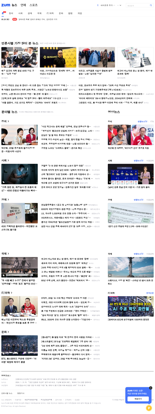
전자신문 (150, 293)
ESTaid (5, 406)
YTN (152, 121)
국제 (39, 13)
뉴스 (14, 5)
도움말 (77, 400)
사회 (20, 13)
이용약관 (18, 400)
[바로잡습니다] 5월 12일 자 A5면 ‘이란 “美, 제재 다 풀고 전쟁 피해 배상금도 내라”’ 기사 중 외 (50, 385)
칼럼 (70, 13)
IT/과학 (50, 13)
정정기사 (5, 375)
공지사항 (58, 400)
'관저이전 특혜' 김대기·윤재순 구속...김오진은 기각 (37, 19)
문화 (61, 13)
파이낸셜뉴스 (45, 78)
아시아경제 (121, 78)
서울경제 (150, 160)
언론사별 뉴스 (6, 393)
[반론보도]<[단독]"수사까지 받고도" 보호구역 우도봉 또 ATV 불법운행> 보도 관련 (46, 379)
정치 (11, 13)
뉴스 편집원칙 (6, 400)
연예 (23, 5)
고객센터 (68, 400)
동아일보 (4, 78)
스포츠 (34, 5)
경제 (30, 13)
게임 (80, 13)
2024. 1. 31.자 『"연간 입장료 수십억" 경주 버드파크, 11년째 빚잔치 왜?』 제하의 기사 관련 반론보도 (53, 382)
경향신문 (82, 78)
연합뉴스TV (142, 121)
